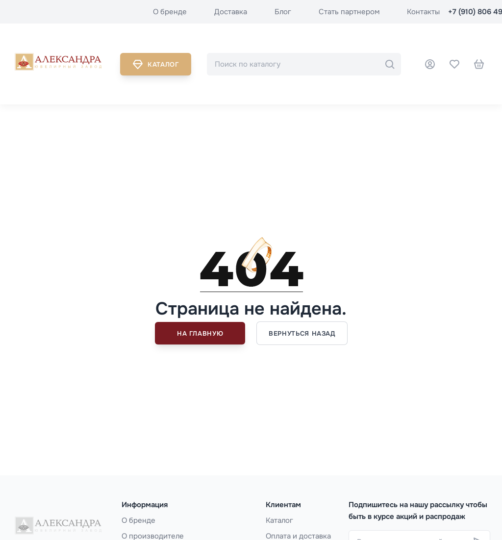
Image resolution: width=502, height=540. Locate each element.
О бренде (170, 12)
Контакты (423, 12)
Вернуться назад (302, 333)
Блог (283, 12)
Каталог (155, 64)
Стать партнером (349, 12)
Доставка (230, 12)
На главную (200, 333)
